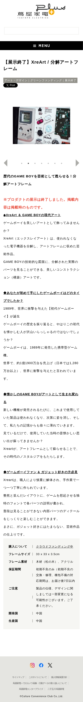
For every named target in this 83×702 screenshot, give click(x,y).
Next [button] (79, 162)
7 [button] (61, 163)
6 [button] (55, 163)
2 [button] (28, 163)
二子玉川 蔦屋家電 (56, 689)
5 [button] (48, 163)
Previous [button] (3, 162)
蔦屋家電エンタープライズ (31, 689)
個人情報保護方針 (59, 677)
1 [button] (21, 163)
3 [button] (35, 163)
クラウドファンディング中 (54, 546)
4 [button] (41, 163)
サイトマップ (18, 677)
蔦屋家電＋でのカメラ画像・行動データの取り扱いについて (40, 683)
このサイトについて (38, 677)
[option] (41, 125)
